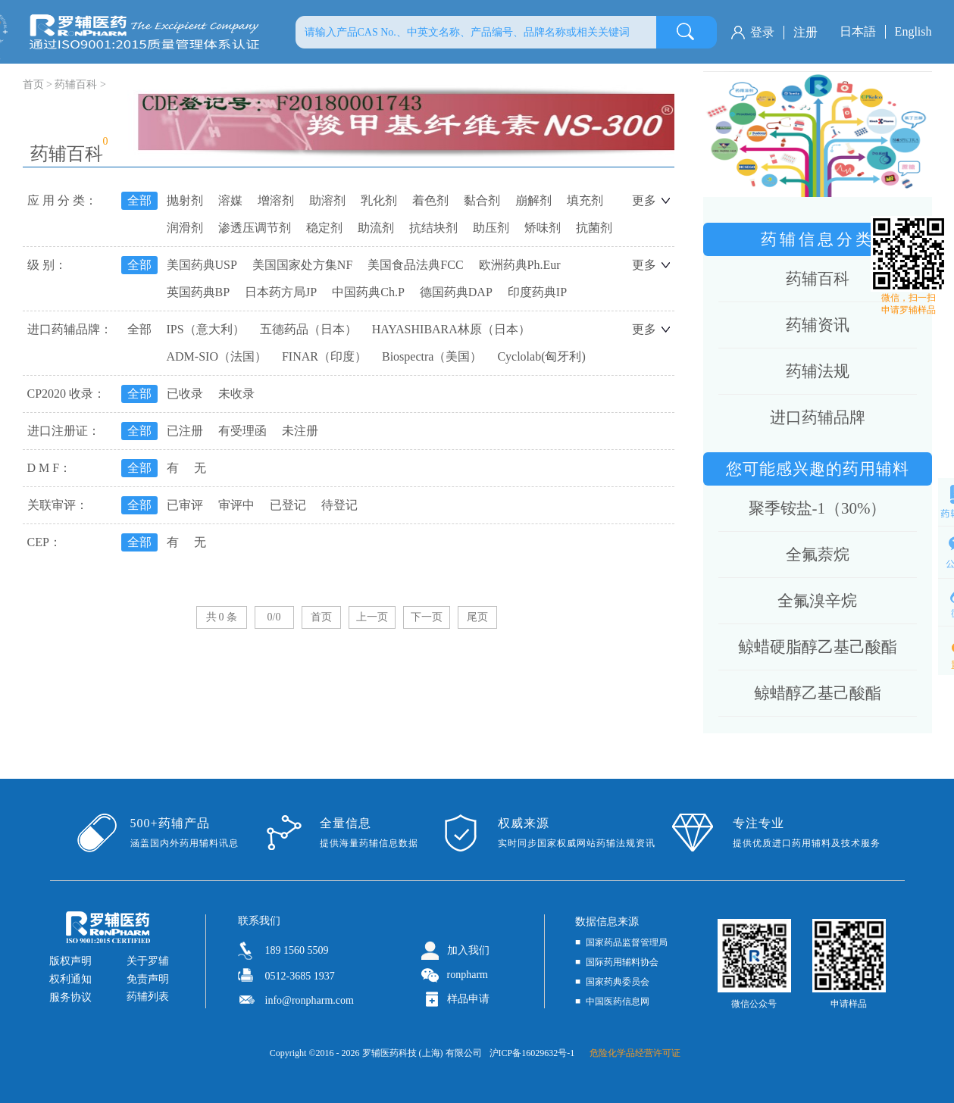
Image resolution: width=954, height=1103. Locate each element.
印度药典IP (537, 292)
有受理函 (242, 430)
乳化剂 (379, 200)
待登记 (339, 504)
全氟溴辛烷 (817, 601)
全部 (139, 200)
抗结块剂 (433, 227)
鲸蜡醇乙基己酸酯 (817, 693)
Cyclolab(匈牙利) (541, 356)
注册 (805, 32)
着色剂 (430, 200)
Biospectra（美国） (432, 356)
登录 (762, 32)
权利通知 (70, 979)
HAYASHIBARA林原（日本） (451, 329)
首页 (321, 617)
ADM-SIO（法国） (217, 356)
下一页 (427, 617)
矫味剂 (542, 227)
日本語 (858, 31)
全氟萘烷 (817, 554)
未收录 (236, 393)
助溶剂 (327, 200)
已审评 (185, 504)
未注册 (300, 430)
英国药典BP (198, 292)
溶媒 (230, 200)
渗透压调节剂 (254, 227)
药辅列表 (148, 996)
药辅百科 (76, 84)
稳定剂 (324, 227)
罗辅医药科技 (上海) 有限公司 (422, 1053)
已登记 (288, 504)
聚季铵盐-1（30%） (818, 508)
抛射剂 (185, 200)
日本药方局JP (281, 292)
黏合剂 (482, 200)
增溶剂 (276, 200)
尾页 (477, 617)
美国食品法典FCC (415, 264)
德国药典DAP (456, 292)
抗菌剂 (594, 227)
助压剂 (491, 227)
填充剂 (585, 200)
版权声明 (70, 961)
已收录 (185, 393)
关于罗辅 (148, 961)
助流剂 (376, 227)
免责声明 (148, 979)
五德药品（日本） (308, 329)
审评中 (236, 504)
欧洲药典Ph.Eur (520, 264)
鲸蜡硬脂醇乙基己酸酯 (817, 647)
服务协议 (70, 997)
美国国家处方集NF (302, 264)
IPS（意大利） (206, 329)
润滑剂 (185, 227)
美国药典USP (202, 264)
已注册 (185, 430)
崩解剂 (533, 200)
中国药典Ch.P (368, 292)
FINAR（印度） (324, 356)
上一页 (372, 617)
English (913, 31)
